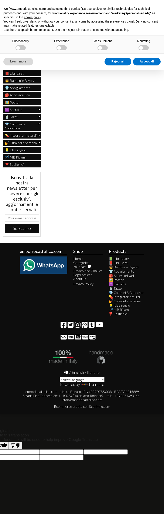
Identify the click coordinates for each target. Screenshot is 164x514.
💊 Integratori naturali (21, 135)
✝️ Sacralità (13, 110)
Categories (81, 263)
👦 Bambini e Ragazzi (20, 80)
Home (78, 258)
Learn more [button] (18, 61)
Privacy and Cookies (88, 271)
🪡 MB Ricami (15, 157)
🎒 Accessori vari (17, 95)
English (78, 372)
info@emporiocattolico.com (82, 400)
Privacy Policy (83, 284)
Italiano (93, 372)
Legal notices (82, 275)
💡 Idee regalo (15, 150)
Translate (92, 384)
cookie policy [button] (32, 17)
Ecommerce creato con (82, 406)
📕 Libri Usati (14, 73)
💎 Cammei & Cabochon (15, 126)
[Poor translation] (15, 445)
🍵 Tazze (11, 117)
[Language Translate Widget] (82, 379)
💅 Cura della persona (21, 143)
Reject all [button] (117, 61)
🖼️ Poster (12, 102)
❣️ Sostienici (14, 164)
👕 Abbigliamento (17, 88)
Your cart (82, 267)
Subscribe (22, 228)
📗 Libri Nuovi (119, 258)
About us (79, 279)
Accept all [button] (147, 61)
